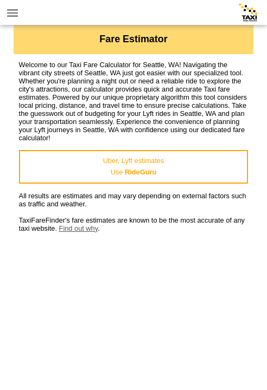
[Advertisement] (134, 308)
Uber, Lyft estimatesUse (133, 166)
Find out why (78, 228)
